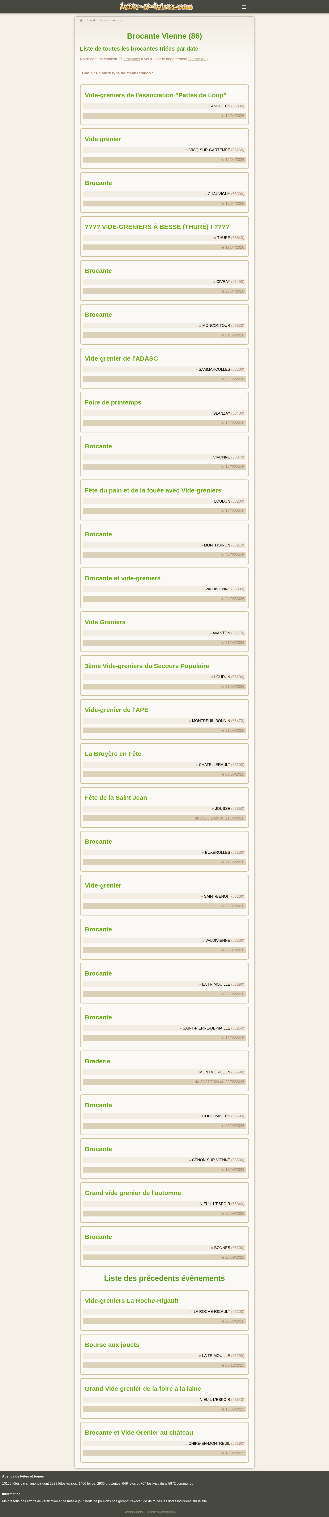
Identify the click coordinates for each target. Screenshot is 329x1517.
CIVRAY (223, 282)
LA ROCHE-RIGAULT (212, 1311)
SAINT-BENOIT (217, 896)
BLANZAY (221, 413)
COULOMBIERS (216, 1116)
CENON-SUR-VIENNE (211, 1160)
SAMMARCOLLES (214, 369)
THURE (223, 238)
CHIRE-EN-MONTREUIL (209, 1443)
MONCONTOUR (216, 325)
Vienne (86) (198, 59)
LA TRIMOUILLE (216, 984)
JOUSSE (222, 808)
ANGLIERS (220, 106)
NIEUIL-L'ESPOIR (215, 1204)
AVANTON (221, 633)
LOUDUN (222, 501)
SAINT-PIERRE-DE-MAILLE (206, 1028)
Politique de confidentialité (161, 1511)
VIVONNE (221, 457)
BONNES (222, 1248)
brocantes (131, 59)
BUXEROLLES (217, 852)
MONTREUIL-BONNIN (211, 721)
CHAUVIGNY (219, 194)
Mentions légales (134, 1511)
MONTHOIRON (217, 545)
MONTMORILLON (214, 1072)
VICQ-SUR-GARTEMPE (209, 150)
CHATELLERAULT (214, 765)
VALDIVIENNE (217, 589)
